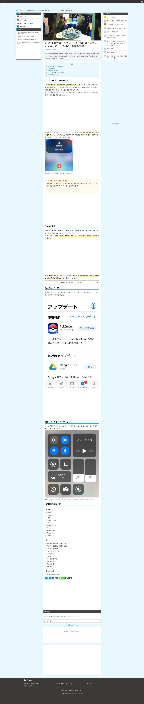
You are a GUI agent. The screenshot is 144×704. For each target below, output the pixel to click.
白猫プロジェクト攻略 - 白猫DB (32, 683)
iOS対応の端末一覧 (53, 74)
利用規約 (64, 690)
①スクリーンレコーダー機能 (55, 66)
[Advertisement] (72, 209)
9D (2, 1)
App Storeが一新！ (53, 70)
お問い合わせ (78, 690)
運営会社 (71, 690)
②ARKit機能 (51, 68)
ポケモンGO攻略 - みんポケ (30, 686)
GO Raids (89, 683)
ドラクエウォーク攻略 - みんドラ (64, 683)
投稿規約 (57, 616)
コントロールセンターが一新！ (56, 72)
